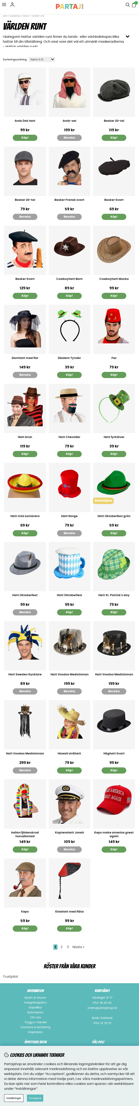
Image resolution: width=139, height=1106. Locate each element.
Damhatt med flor (25, 358)
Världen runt (37, 16)
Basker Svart (114, 200)
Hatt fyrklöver (114, 437)
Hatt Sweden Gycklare (25, 674)
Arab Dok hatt (25, 121)
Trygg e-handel (35, 1022)
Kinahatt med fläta (69, 911)
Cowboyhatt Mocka (114, 279)
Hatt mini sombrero (25, 516)
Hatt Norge (69, 516)
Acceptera (35, 1098)
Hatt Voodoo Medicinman (69, 674)
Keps (25, 911)
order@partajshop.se (102, 1008)
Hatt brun (25, 437)
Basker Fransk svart (69, 200)
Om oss (35, 1017)
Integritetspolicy (35, 1002)
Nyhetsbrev (35, 1012)
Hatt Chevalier (69, 437)
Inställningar (13, 1098)
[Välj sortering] (42, 59)
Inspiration (35, 1032)
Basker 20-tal (114, 121)
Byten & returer (35, 997)
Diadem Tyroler (69, 358)
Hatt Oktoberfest (25, 595)
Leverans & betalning (35, 1027)
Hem (5, 16)
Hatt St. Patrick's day (114, 595)
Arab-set (69, 121)
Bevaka (69, 137)
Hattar (25, 16)
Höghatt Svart (114, 753)
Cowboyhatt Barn (69, 279)
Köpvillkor (35, 1007)
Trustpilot (10, 976)
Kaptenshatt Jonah (69, 832)
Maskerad (15, 16)
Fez (113, 358)
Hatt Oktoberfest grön (114, 516)
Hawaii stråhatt (69, 753)
